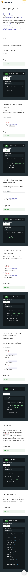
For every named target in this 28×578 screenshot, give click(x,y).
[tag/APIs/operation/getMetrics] (2, 494)
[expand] (7, 167)
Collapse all (20, 86)
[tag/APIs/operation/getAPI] (2, 250)
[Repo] (8, 25)
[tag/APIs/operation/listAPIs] (2, 425)
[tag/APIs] (2, 39)
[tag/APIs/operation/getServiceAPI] (2, 333)
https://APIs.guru (9, 17)
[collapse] (5, 90)
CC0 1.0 (20, 17)
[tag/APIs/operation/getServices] (2, 180)
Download (6, 14)
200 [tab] (6, 78)
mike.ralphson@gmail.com (14, 16)
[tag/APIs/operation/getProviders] (2, 50)
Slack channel (13, 23)
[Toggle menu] (24, 2)
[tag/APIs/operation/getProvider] (2, 105)
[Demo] (4, 25)
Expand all (13, 86)
